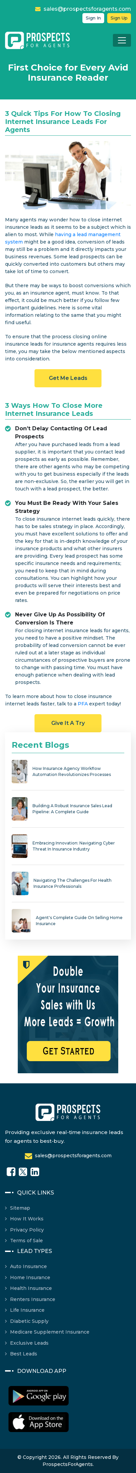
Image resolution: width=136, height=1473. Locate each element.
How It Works (27, 1219)
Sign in (93, 17)
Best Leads (23, 1354)
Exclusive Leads (29, 1343)
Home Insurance (30, 1277)
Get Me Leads (68, 378)
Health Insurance (31, 1288)
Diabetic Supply (29, 1321)
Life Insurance (27, 1310)
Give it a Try (68, 723)
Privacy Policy (27, 1230)
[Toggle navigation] (122, 40)
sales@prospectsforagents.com (83, 9)
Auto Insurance (28, 1266)
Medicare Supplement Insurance (49, 1332)
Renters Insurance (32, 1299)
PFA (83, 704)
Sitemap (20, 1208)
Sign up (119, 17)
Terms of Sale (26, 1241)
